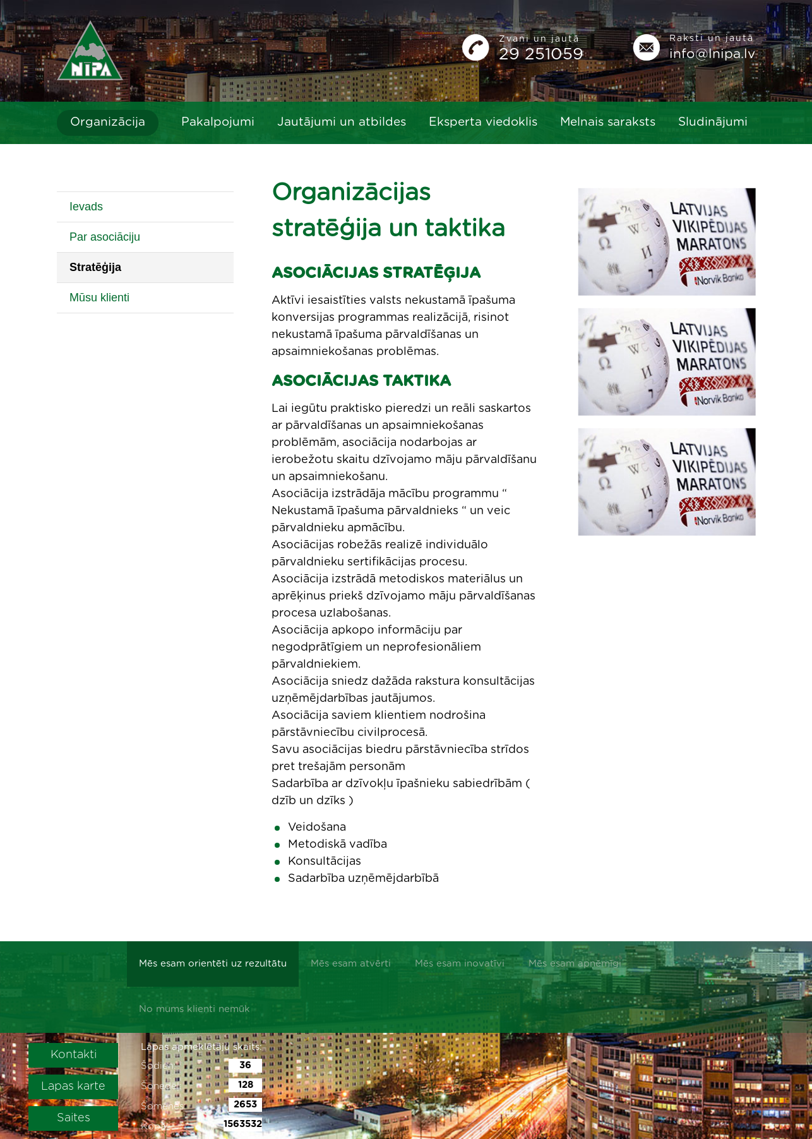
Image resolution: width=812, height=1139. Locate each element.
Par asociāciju (104, 237)
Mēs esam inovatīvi (460, 963)
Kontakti (74, 1055)
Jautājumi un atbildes (341, 122)
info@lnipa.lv (712, 54)
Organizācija (107, 122)
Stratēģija (95, 267)
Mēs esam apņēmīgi (574, 963)
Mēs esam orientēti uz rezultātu (213, 963)
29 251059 (541, 54)
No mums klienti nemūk (194, 1009)
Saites (73, 1118)
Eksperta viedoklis (483, 122)
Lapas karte (73, 1086)
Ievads (86, 206)
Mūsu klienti (99, 297)
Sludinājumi (713, 122)
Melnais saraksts (607, 122)
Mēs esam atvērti (351, 963)
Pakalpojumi (217, 122)
